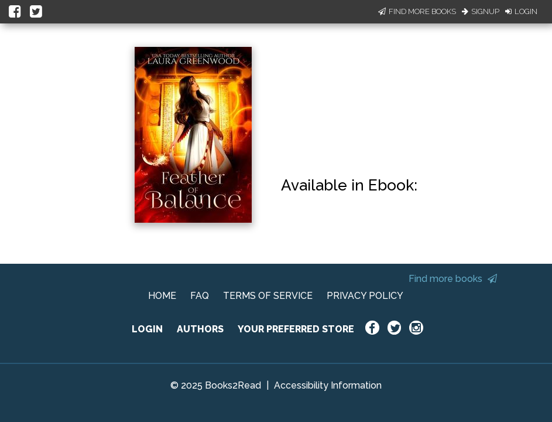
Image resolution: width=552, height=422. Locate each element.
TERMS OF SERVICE (268, 295)
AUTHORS (200, 329)
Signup (480, 11)
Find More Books (417, 11)
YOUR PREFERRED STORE (296, 329)
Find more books (453, 278)
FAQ (199, 295)
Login (521, 11)
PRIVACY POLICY (365, 295)
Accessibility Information (328, 385)
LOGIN (147, 329)
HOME (162, 295)
